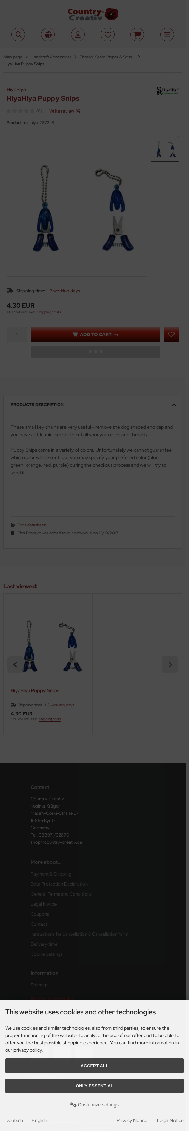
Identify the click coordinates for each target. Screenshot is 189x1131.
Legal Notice (170, 1120)
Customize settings (94, 1105)
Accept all (95, 1066)
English (39, 1120)
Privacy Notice (132, 1120)
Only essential (94, 1086)
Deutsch (14, 1120)
